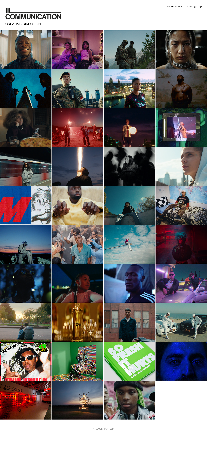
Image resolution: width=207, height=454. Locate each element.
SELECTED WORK (175, 7)
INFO (189, 7)
